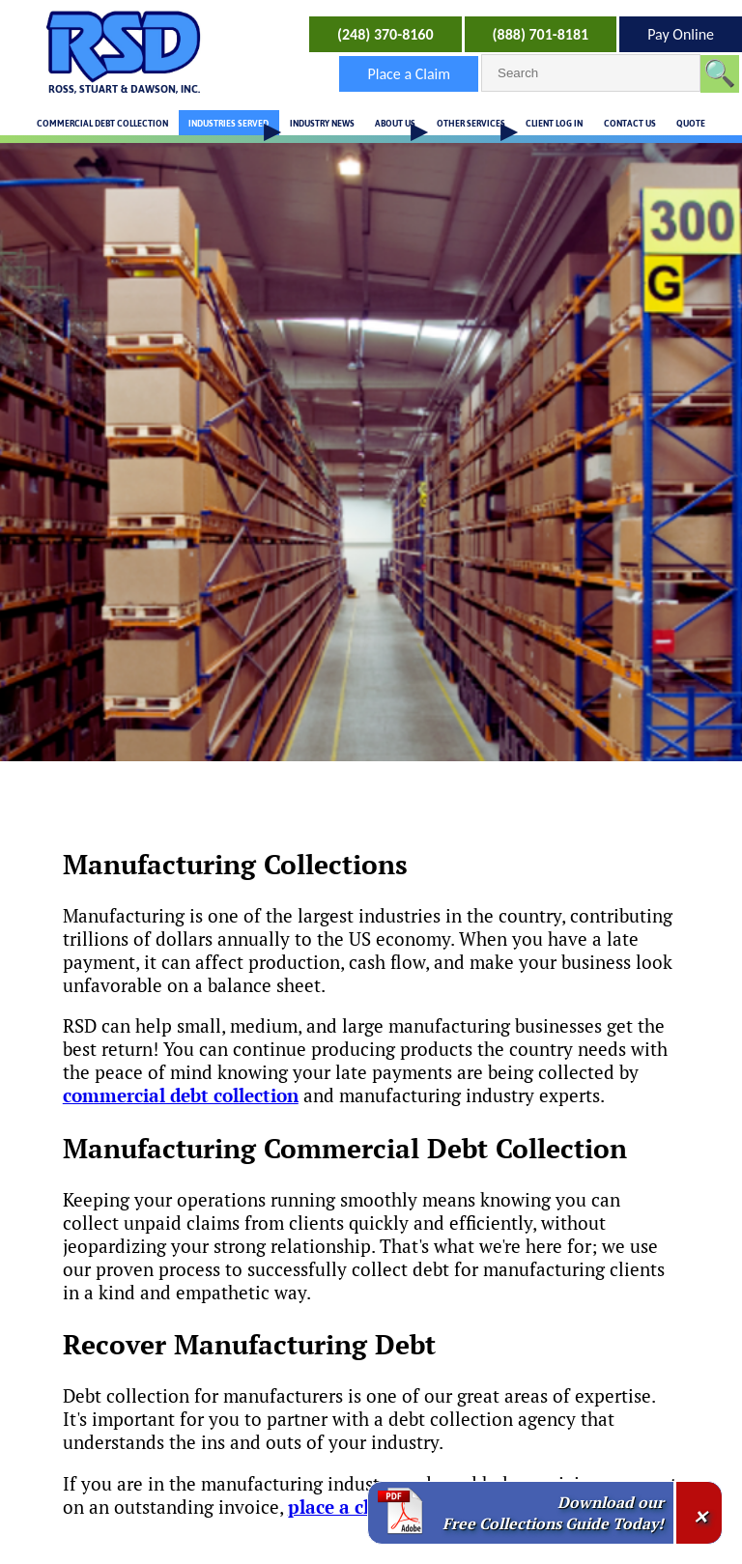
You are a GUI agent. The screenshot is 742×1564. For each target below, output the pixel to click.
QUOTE (690, 123)
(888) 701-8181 (541, 34)
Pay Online (680, 34)
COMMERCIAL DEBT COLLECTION (102, 123)
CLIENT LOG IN (554, 123)
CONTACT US (630, 123)
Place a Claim (408, 74)
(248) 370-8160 (385, 34)
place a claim (345, 1507)
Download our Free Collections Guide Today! (553, 1513)
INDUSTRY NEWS (322, 123)
